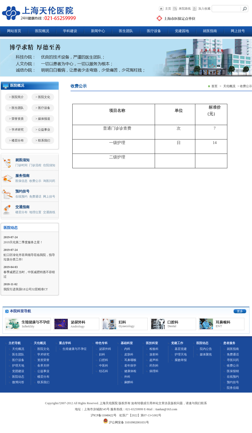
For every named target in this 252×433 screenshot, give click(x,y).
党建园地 (182, 31)
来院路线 (185, 8)
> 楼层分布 (16, 140)
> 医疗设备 (43, 108)
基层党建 (181, 349)
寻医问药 (233, 360)
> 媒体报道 (43, 119)
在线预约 (21, 196)
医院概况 (42, 31)
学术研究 (43, 354)
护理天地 (18, 365)
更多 (240, 311)
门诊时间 (21, 165)
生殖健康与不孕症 (74, 349)
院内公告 (206, 349)
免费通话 (35, 196)
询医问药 (49, 181)
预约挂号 (233, 382)
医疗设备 (154, 31)
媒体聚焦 (206, 354)
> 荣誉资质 (16, 119)
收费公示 (35, 181)
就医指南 (210, 31)
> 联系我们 (43, 140)
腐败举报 (181, 360)
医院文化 (43, 349)
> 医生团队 (16, 108)
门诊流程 (35, 165)
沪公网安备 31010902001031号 (126, 422)
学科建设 (70, 31)
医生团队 (126, 31)
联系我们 (43, 382)
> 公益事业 (43, 129)
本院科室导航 (20, 311)
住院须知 (49, 165)
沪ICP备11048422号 (103, 415)
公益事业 (43, 371)
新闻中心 (98, 31)
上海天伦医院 (109, 403)
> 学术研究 (16, 129)
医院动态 (11, 228)
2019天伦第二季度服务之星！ (23, 242)
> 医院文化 (43, 97)
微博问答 (18, 382)
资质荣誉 (43, 360)
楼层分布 (21, 212)
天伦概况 (229, 86)
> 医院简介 (16, 97)
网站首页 (14, 31)
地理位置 (35, 212)
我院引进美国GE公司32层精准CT (26, 289)
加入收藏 (204, 8)
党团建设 (18, 371)
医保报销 (233, 371)
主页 (168, 8)
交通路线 (49, 212)
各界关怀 (43, 365)
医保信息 (21, 181)
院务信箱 (233, 388)
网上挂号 (238, 31)
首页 (214, 86)
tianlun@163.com (166, 409)
